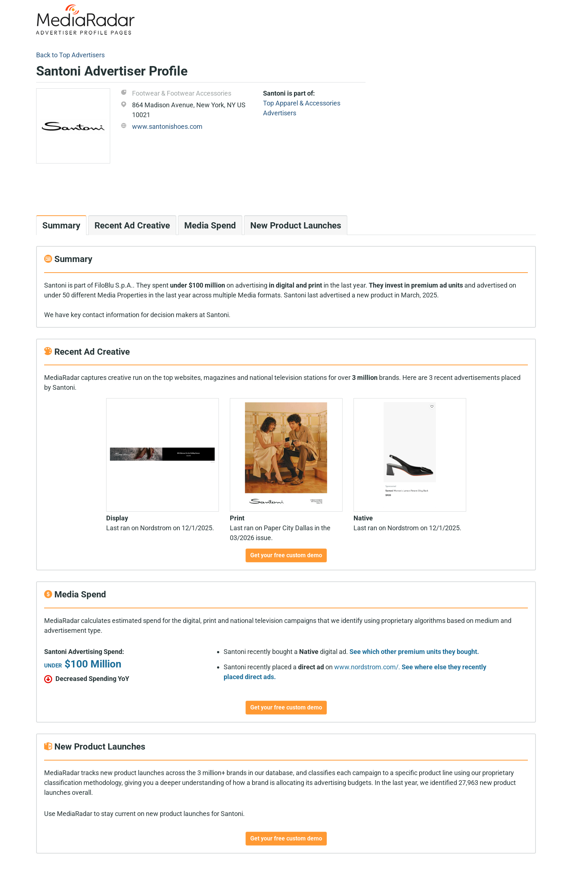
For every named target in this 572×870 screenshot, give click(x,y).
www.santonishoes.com (167, 126)
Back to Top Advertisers (70, 55)
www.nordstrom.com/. (367, 667)
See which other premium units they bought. (414, 651)
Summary (61, 225)
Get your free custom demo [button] (286, 555)
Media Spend (210, 225)
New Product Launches (295, 225)
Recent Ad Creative (132, 225)
